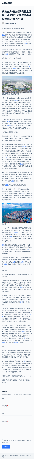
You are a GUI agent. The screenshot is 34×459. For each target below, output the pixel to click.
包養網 (6, 54)
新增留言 (5, 422)
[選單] (31, 3)
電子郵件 (5, 406)
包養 (3, 35)
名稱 (3, 398)
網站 (3, 413)
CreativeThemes (26, 455)
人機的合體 (7, 3)
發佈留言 (6, 447)
